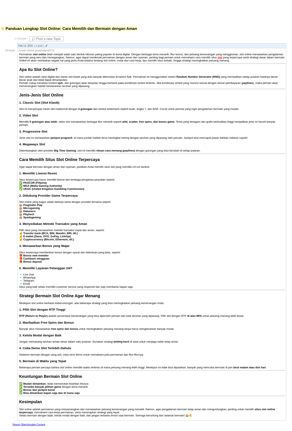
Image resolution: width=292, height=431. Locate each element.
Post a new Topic (46, 39)
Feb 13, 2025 (32, 45)
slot (220, 57)
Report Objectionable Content (29, 424)
